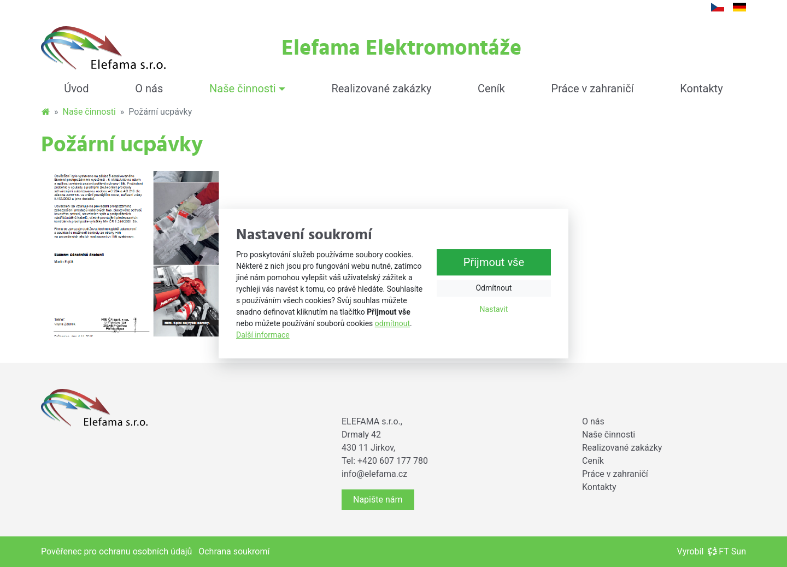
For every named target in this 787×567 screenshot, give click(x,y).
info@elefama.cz (374, 474)
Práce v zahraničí (592, 88)
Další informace (263, 334)
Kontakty (701, 88)
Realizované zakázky (381, 88)
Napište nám (378, 499)
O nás (149, 88)
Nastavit (494, 309)
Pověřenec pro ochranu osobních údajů (116, 551)
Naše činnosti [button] (242, 88)
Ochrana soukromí (233, 551)
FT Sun (727, 551)
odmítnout (392, 323)
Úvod (76, 88)
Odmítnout (493, 288)
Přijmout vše (493, 262)
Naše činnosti (89, 112)
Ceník (491, 88)
